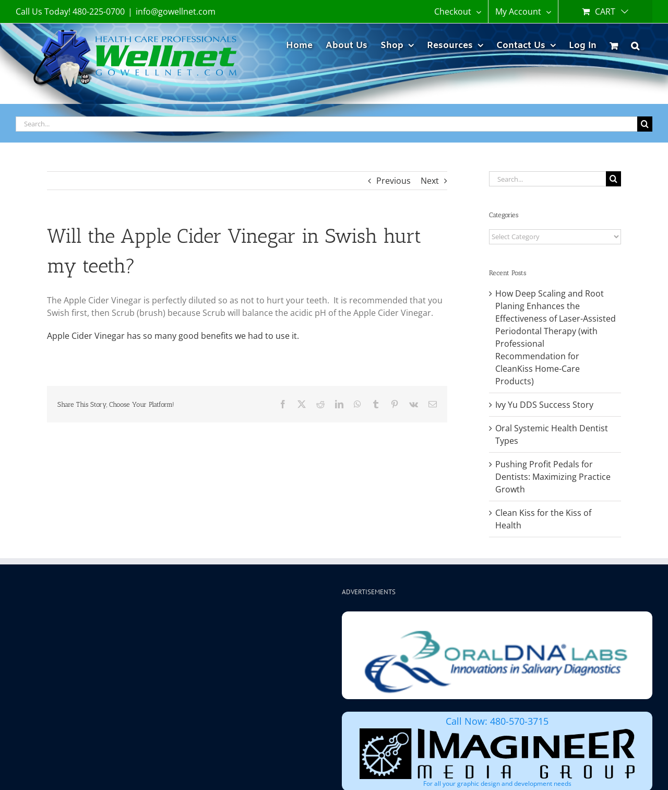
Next (430, 180)
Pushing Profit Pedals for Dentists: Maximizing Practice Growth (553, 476)
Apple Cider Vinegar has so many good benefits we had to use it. (173, 335)
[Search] (644, 124)
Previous (393, 180)
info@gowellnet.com (176, 11)
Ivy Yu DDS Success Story (544, 404)
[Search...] (326, 124)
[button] (635, 44)
